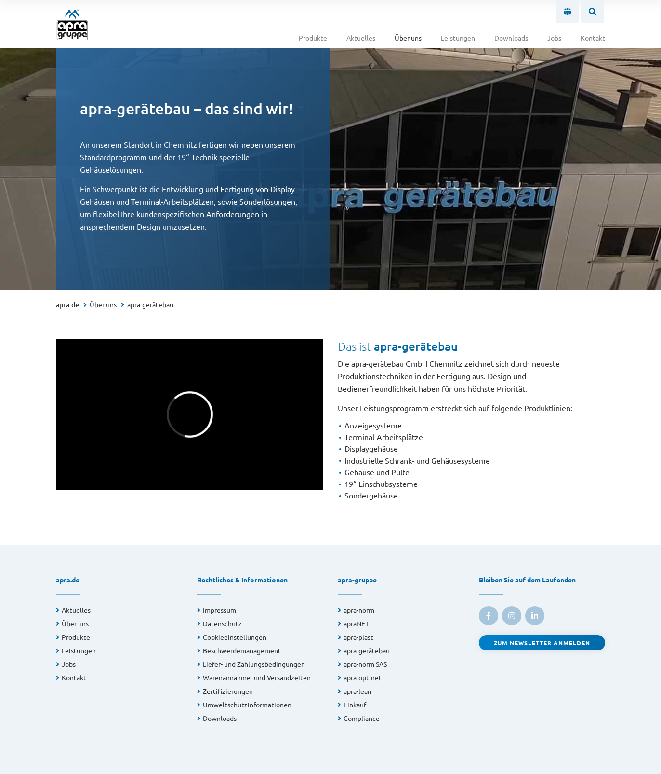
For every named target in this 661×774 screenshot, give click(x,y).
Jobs (554, 37)
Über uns (408, 37)
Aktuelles (360, 37)
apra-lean (357, 691)
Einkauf (355, 704)
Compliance (362, 718)
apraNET (356, 623)
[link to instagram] (511, 615)
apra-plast (358, 637)
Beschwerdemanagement (242, 650)
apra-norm (359, 610)
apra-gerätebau (150, 304)
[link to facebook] (488, 615)
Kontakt (593, 37)
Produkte (313, 37)
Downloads (511, 37)
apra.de (67, 304)
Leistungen (458, 37)
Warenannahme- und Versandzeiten (257, 677)
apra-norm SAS (365, 664)
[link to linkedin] (534, 615)
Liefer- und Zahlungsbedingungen (254, 664)
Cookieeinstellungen (234, 637)
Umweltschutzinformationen (247, 704)
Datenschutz (222, 623)
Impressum (219, 610)
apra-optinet (363, 677)
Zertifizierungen (228, 691)
